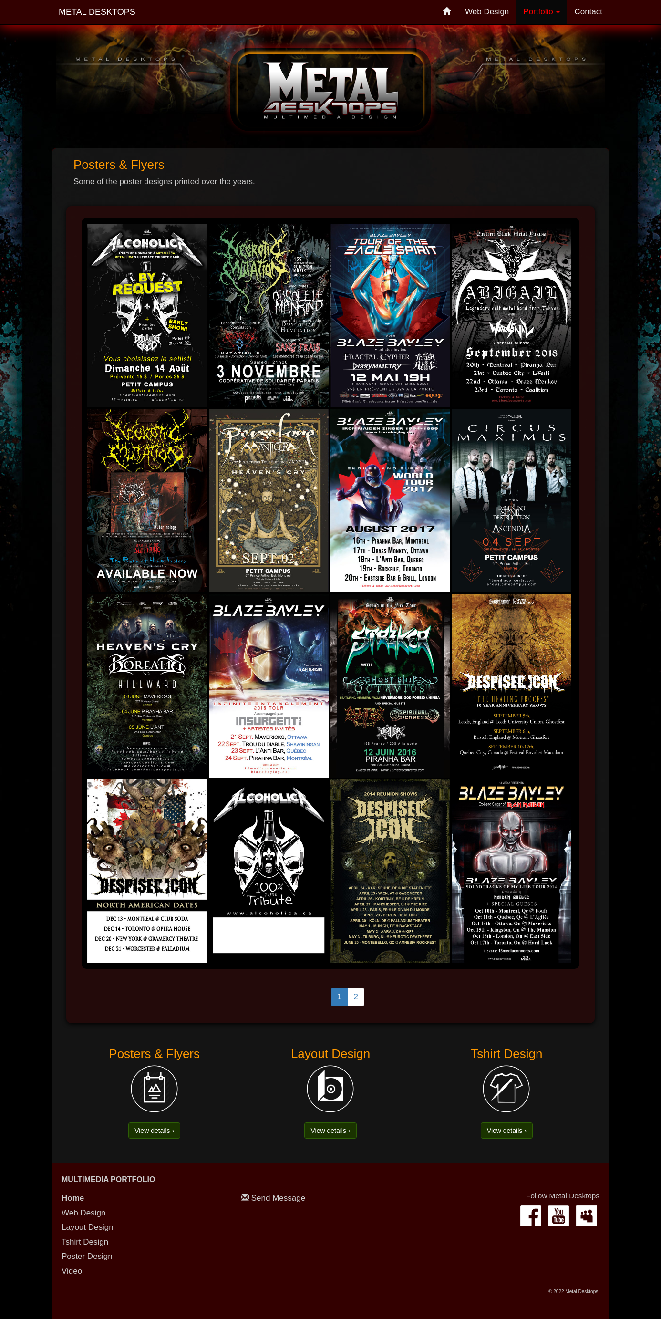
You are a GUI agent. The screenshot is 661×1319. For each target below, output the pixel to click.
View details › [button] (154, 1130)
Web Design (487, 11)
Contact (588, 11)
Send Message (278, 1198)
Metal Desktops (97, 12)
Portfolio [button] (541, 11)
